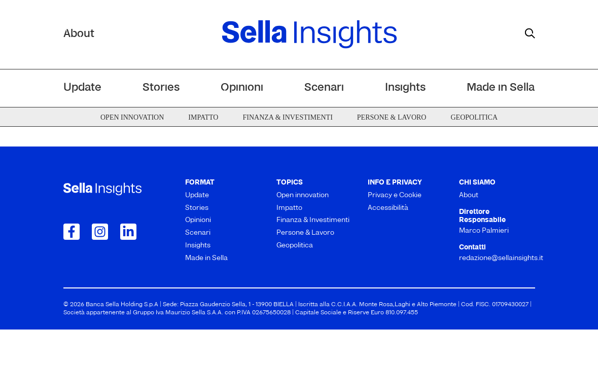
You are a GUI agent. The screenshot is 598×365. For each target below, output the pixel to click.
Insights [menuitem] (405, 88)
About (78, 34)
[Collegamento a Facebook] (71, 232)
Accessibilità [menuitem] (388, 208)
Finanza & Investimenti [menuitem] (287, 117)
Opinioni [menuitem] (242, 88)
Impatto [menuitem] (203, 117)
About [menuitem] (468, 195)
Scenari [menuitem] (324, 88)
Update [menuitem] (82, 88)
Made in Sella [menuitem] (501, 88)
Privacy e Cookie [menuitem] (394, 195)
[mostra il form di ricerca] (530, 33)
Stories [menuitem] (161, 88)
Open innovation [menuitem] (132, 117)
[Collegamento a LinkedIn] (128, 232)
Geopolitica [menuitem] (474, 117)
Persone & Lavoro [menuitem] (392, 117)
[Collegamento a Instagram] (100, 232)
